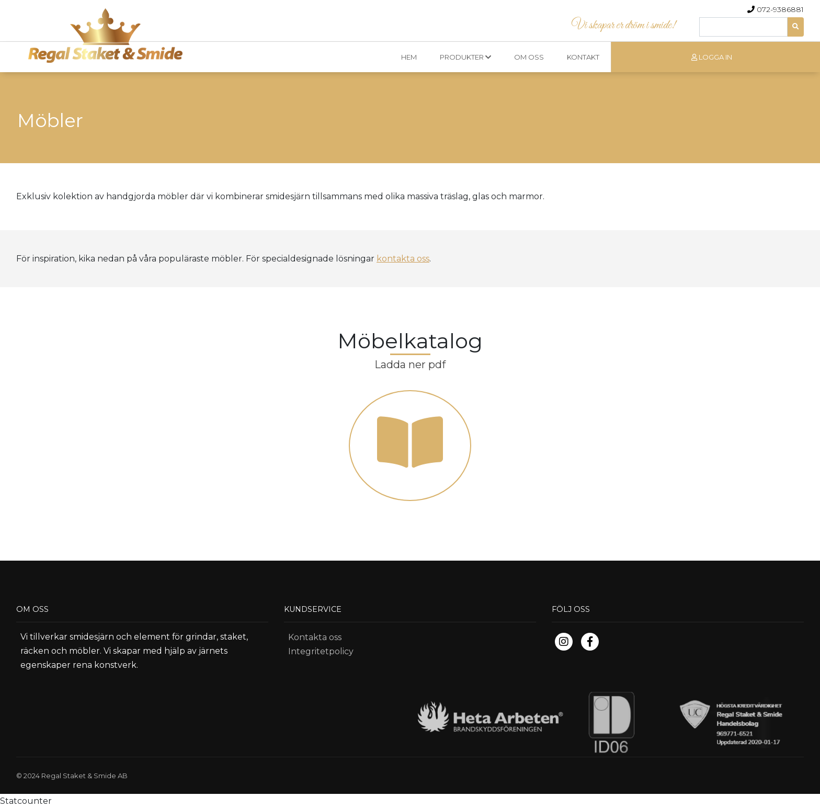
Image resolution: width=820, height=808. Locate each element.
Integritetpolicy (321, 651)
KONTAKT (583, 57)
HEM (409, 57)
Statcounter (26, 801)
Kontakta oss (314, 637)
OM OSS (529, 57)
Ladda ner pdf (410, 364)
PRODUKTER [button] (465, 57)
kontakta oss (403, 259)
